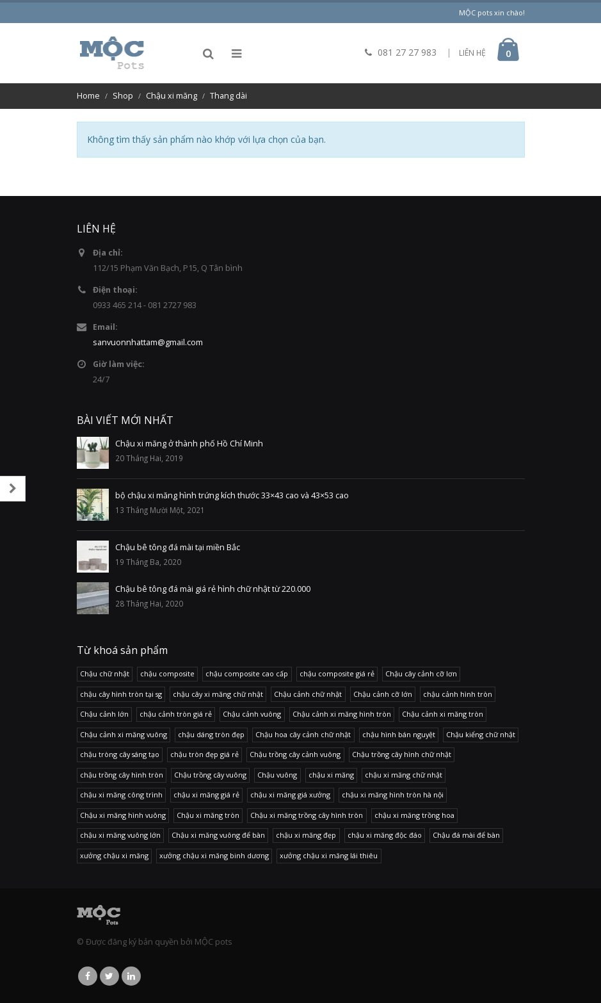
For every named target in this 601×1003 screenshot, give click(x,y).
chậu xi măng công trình (121, 794)
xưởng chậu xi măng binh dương (214, 855)
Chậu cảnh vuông (252, 714)
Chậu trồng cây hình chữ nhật (401, 754)
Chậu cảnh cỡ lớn (382, 694)
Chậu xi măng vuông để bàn (218, 835)
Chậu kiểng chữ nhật (480, 734)
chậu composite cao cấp (246, 673)
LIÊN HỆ (472, 52)
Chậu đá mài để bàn (466, 835)
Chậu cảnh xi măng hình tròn (341, 714)
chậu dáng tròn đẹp (211, 734)
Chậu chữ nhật (104, 673)
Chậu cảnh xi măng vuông (123, 734)
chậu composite (167, 673)
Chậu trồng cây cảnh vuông (295, 754)
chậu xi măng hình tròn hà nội (393, 794)
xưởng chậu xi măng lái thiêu (329, 855)
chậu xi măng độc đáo (385, 835)
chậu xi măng (331, 774)
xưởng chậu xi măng (114, 855)
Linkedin (131, 976)
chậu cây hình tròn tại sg (121, 694)
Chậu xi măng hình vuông (123, 815)
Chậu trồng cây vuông (210, 774)
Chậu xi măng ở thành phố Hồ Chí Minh (189, 443)
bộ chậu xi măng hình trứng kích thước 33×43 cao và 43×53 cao (232, 495)
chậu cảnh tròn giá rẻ (176, 714)
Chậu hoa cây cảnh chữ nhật (303, 734)
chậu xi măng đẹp (306, 835)
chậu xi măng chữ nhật (403, 774)
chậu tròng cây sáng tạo (119, 754)
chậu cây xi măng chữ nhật (218, 694)
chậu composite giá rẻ (337, 673)
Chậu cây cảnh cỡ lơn (421, 673)
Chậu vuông (277, 774)
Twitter (109, 976)
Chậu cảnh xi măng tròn (442, 714)
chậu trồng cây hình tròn (121, 774)
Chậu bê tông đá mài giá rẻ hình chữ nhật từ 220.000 (212, 588)
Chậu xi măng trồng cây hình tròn (306, 815)
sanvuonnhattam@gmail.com (148, 342)
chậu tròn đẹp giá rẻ (204, 754)
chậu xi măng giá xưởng (290, 794)
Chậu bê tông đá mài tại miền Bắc (177, 547)
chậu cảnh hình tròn (457, 694)
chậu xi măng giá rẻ (206, 794)
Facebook (87, 976)
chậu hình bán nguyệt (398, 734)
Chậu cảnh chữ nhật (308, 694)
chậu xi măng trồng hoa (414, 815)
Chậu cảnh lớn (104, 714)
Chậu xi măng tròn (208, 815)
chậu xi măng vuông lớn (120, 835)
